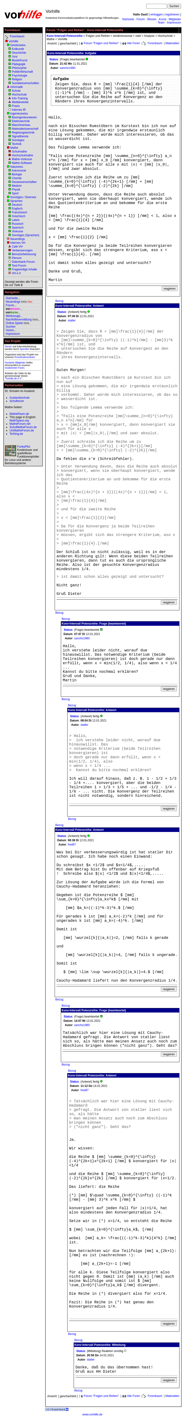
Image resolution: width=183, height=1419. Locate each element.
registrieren (172, 14)
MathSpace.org (19, 420)
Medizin (17, 185)
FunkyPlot (23, 446)
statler (72, 320)
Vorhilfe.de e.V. (14, 378)
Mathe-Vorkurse (22, 159)
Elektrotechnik (21, 121)
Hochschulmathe (22, 155)
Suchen (10, 326)
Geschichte (19, 52)
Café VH (17, 246)
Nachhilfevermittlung (19, 319)
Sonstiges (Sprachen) (25, 235)
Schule (16, 90)
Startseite (128, 19)
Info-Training (20, 98)
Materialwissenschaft (25, 128)
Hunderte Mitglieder (15, 362)
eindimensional (122, 36)
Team (161, 22)
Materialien (172, 43)
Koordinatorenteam (25, 357)
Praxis (16, 106)
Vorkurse (17, 231)
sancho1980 (67, 68)
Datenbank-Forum (23, 261)
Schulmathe (19, 151)
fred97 (72, 844)
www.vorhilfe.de (92, 1414)
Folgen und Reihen (98, 36)
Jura (14, 56)
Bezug (59, 301)
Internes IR (19, 109)
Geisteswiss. (18, 45)
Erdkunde (18, 49)
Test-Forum (19, 265)
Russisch (18, 223)
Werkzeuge (13, 316)
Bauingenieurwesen (24, 117)
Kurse (162, 19)
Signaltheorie (20, 136)
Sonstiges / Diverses (23, 197)
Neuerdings (17, 239)
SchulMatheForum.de (23, 427)
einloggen (156, 14)
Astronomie (19, 170)
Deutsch (17, 204)
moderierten (11, 368)
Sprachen (16, 201)
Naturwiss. (17, 166)
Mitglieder (175, 19)
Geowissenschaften (24, 182)
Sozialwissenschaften (25, 83)
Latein (16, 220)
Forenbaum (17, 36)
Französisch (19, 212)
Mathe (14, 147)
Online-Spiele (14, 323)
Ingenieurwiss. (19, 113)
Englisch (17, 208)
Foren (21, 368)
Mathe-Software (22, 163)
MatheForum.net (20, 423)
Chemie (17, 178)
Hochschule (19, 94)
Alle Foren (133, 43)
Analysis (149, 36)
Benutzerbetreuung (24, 254)
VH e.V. (16, 273)
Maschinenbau (21, 125)
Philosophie (19, 68)
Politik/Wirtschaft (22, 71)
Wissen (151, 19)
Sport (15, 193)
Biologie (17, 174)
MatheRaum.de (19, 414)
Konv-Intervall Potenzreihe (64, 36)
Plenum (17, 258)
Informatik (16, 87)
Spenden (24, 349)
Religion (17, 79)
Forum (140, 19)
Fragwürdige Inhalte (24, 269)
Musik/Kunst (19, 60)
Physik (16, 189)
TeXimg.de (16, 433)
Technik (16, 144)
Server (8, 346)
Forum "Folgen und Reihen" (101, 43)
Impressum (174, 22)
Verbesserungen (22, 250)
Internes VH (17, 242)
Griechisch (18, 216)
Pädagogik (18, 64)
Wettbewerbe (20, 102)
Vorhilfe (13, 41)
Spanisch (18, 227)
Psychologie (19, 75)
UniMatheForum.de (22, 430)
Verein (10, 330)
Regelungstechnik (23, 132)
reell (138, 36)
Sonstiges (18, 140)
